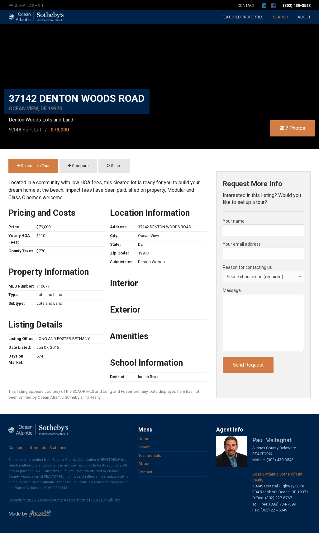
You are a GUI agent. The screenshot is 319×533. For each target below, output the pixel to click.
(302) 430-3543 (297, 5)
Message (232, 290)
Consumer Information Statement (38, 447)
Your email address (242, 244)
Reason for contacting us (247, 267)
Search (280, 17)
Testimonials (149, 455)
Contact (246, 5)
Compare (78, 165)
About (304, 17)
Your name (234, 221)
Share (114, 165)
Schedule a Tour (33, 165)
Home (143, 439)
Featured (242, 17)
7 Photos (292, 128)
